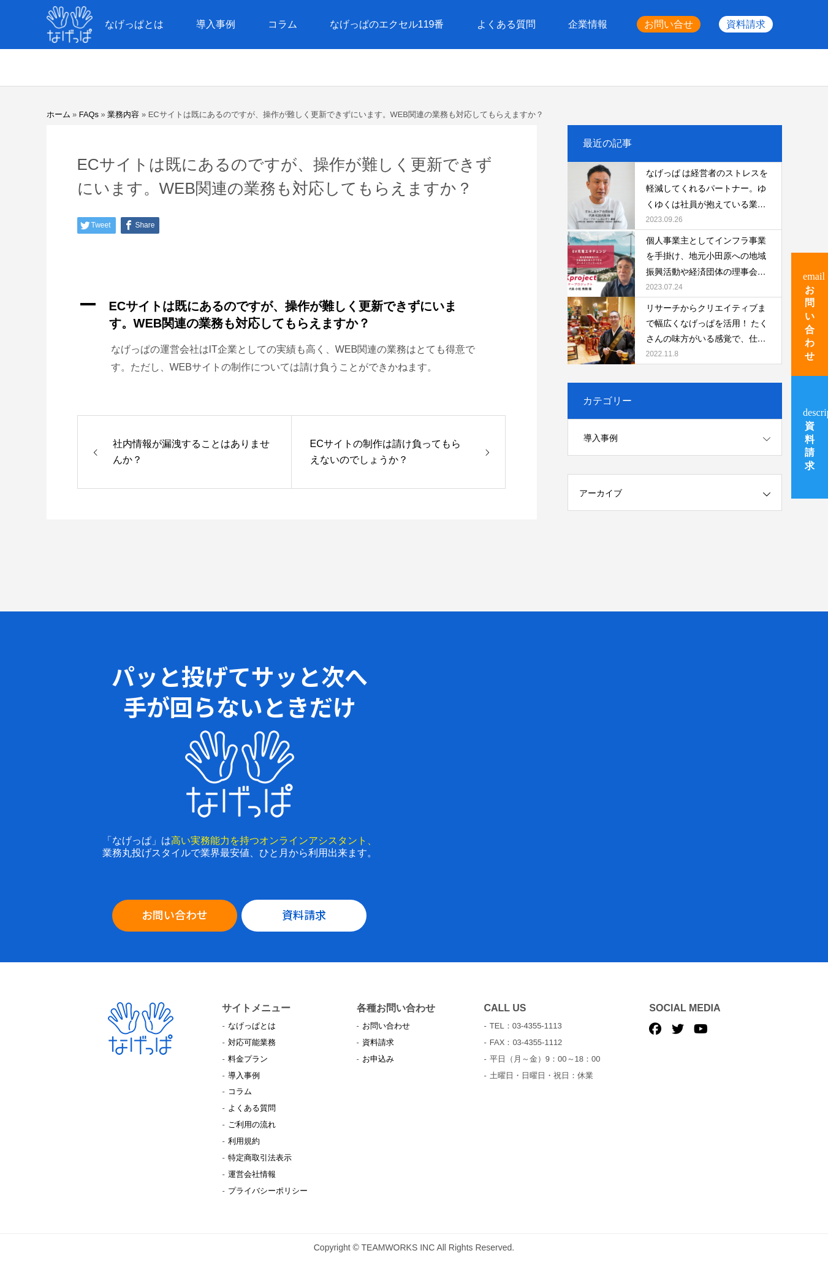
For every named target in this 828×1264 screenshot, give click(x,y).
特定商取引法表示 (260, 1157)
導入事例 (215, 24)
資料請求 (745, 24)
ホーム (58, 114)
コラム (282, 24)
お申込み (378, 1058)
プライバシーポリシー (268, 1190)
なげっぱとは (134, 24)
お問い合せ (668, 24)
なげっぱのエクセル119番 (387, 24)
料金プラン (248, 1058)
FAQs (89, 114)
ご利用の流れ (252, 1124)
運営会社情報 (252, 1174)
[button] (291, 314)
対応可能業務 (252, 1042)
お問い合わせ (175, 914)
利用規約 (244, 1141)
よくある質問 (506, 24)
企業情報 (587, 24)
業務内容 (123, 114)
